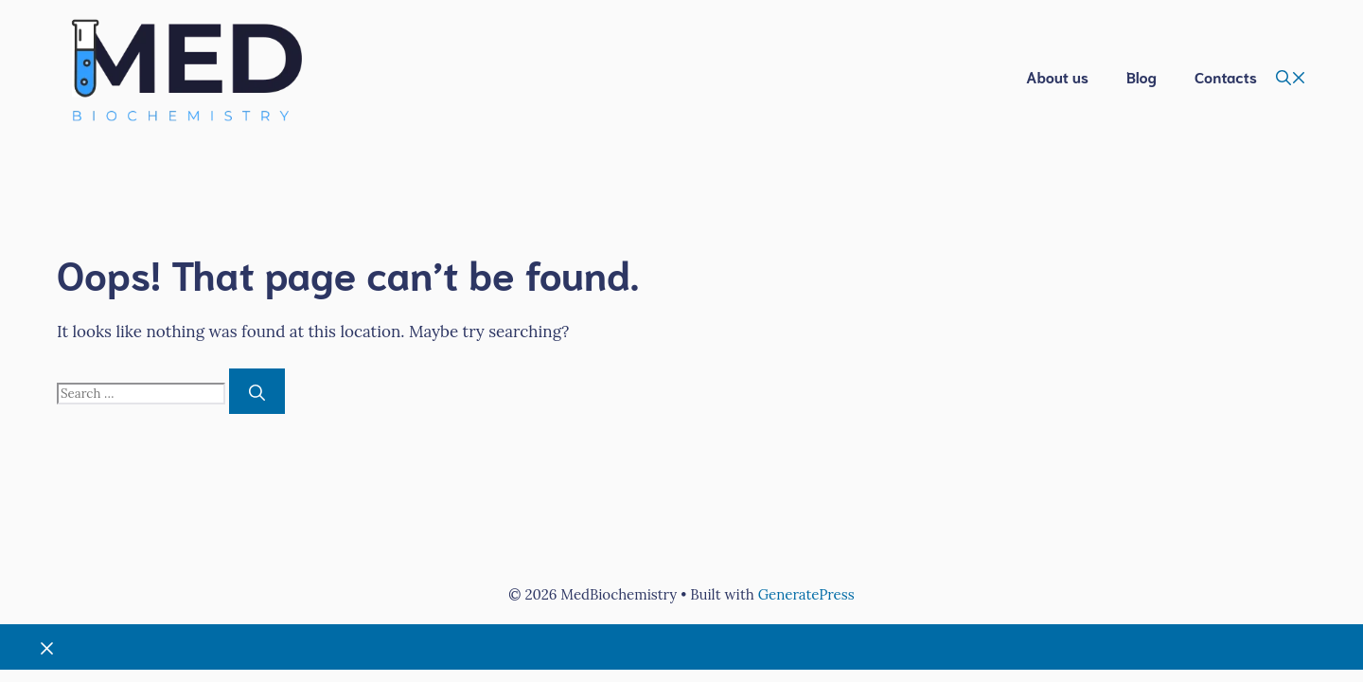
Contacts (1226, 76)
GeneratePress (806, 594)
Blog (1141, 76)
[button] (1291, 76)
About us (1057, 76)
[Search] (257, 391)
